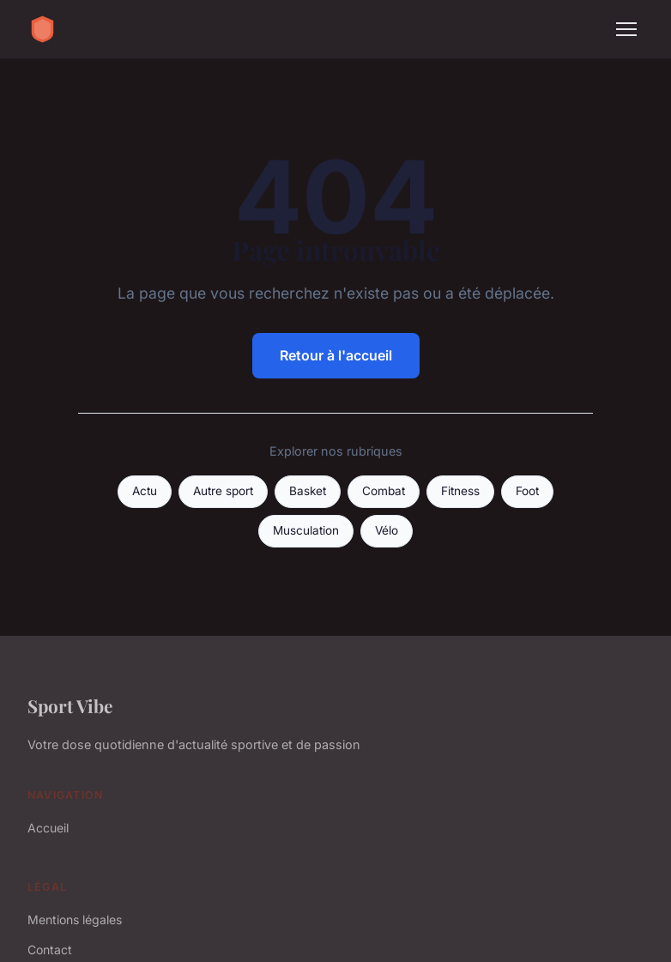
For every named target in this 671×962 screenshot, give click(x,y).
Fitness (460, 491)
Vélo (386, 530)
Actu (144, 491)
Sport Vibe (69, 705)
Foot (527, 491)
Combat (383, 491)
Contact (49, 949)
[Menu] (626, 29)
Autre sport (223, 491)
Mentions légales (74, 919)
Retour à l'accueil (336, 355)
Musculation (306, 530)
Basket (307, 491)
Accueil (48, 827)
